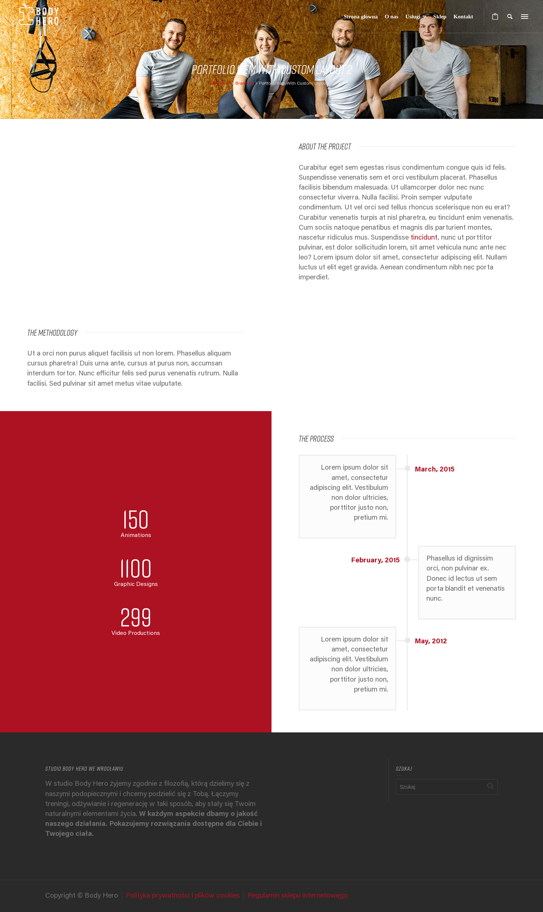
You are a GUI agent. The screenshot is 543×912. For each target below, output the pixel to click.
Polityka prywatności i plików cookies (183, 895)
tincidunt (424, 237)
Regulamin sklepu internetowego (298, 895)
